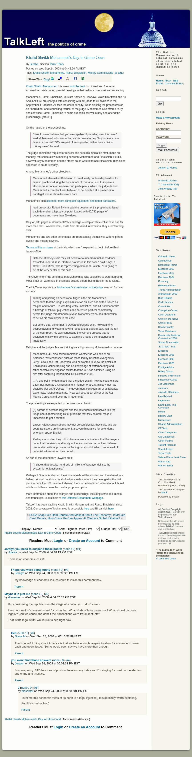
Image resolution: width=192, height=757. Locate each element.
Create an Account (84, 541)
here (86, 508)
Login (58, 541)
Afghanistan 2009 (167, 293)
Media (161, 411)
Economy (163, 281)
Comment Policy (174, 83)
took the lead (77, 86)
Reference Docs (167, 285)
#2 (46, 594)
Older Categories (167, 432)
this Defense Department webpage (82, 497)
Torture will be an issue (39, 247)
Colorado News (166, 256)
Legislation (164, 400)
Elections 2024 (166, 277)
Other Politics (165, 440)
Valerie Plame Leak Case (172, 457)
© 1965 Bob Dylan (166, 558)
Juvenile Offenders (168, 392)
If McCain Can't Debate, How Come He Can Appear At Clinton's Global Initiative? (77, 516)
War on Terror (165, 465)
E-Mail (159, 83)
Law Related (165, 396)
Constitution (164, 306)
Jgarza (12, 552)
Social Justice (165, 449)
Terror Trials (57, 64)
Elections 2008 (166, 359)
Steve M (20, 636)
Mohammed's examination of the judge (80, 287)
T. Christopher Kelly (168, 184)
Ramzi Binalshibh (76, 72)
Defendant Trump (167, 265)
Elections (163, 350)
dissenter (14, 597)
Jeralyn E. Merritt (167, 167)
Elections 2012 (166, 273)
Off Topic (163, 428)
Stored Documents (168, 342)
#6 (32, 633)
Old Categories (166, 436)
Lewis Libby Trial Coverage (167, 406)
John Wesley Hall (167, 188)
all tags (119, 72)
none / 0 (69, 549)
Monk (165, 492)
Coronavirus (164, 260)
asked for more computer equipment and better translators (80, 200)
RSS (175, 80)
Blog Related (165, 298)
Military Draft (165, 415)
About (168, 80)
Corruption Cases (167, 310)
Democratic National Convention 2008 (169, 336)
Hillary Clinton (165, 371)
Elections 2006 (166, 354)
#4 (68, 660)
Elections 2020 (166, 363)
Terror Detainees (167, 331)
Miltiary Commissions (100, 72)
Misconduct (164, 420)
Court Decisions (167, 314)
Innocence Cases (167, 379)
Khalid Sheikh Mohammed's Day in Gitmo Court (32, 532)
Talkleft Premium (167, 445)
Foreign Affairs (166, 367)
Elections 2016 (166, 269)
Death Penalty (166, 327)
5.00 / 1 (23, 633)
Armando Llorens (167, 180)
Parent (19, 586)
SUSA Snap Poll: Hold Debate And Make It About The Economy (70, 515)
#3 (66, 569)
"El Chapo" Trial (166, 346)
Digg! (47, 79)
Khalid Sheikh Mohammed (48, 72)
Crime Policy (165, 322)
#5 (35, 687)
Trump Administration (169, 289)
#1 (78, 549)
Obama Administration (170, 424)
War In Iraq (164, 461)
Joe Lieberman (166, 383)
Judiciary (163, 388)
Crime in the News (168, 318)
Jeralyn (34, 64)
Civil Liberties (165, 302)
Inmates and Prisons (169, 375)
